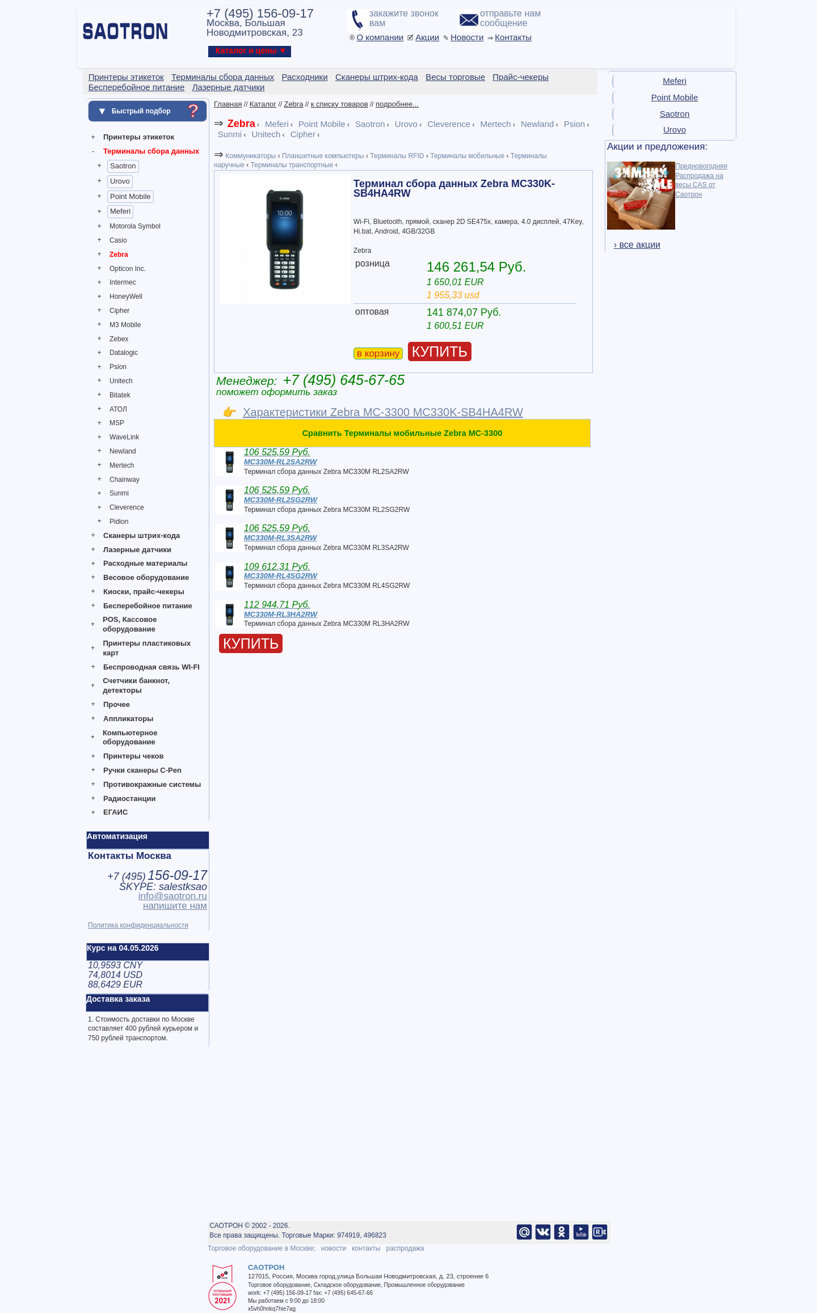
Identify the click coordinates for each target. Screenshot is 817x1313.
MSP (117, 423)
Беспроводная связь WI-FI (151, 667)
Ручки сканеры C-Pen (142, 770)
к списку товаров (339, 104)
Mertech (122, 465)
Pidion (119, 522)
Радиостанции (129, 798)
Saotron (123, 166)
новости (333, 1248)
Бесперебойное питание (147, 606)
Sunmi (119, 493)
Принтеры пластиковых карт (147, 648)
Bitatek (120, 395)
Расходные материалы (145, 563)
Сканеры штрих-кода (141, 535)
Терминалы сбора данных (151, 151)
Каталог (263, 104)
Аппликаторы (128, 718)
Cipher (119, 311)
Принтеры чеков (133, 756)
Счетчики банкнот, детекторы (136, 685)
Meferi (120, 211)
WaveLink (124, 437)
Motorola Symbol (135, 226)
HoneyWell (126, 296)
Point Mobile (130, 196)
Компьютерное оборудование (130, 737)
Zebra (119, 255)
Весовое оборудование (146, 577)
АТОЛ (118, 409)
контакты (366, 1248)
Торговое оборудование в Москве (260, 1248)
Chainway (125, 480)
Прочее (116, 704)
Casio (118, 240)
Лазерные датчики (137, 549)
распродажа (405, 1248)
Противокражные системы (152, 784)
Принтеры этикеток (138, 137)
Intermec (123, 282)
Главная (228, 104)
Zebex (119, 339)
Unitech (121, 381)
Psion (118, 367)
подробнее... (397, 104)
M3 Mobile (125, 325)
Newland (123, 451)
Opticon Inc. (128, 269)
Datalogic (124, 353)
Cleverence (127, 507)
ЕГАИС (115, 812)
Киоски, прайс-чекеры (143, 591)
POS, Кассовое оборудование (130, 624)
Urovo (120, 181)
